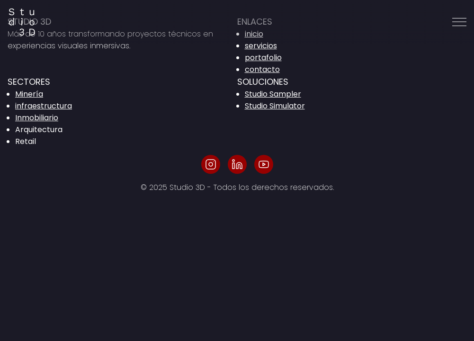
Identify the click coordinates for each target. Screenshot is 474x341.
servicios (261, 45)
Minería (29, 94)
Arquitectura (39, 129)
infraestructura (43, 105)
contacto (262, 69)
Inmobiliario (36, 117)
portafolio (263, 57)
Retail (25, 141)
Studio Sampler (273, 94)
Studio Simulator (275, 105)
